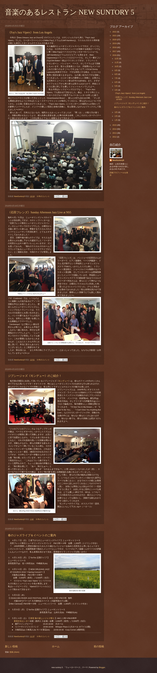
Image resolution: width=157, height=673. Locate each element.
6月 (116, 82)
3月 (116, 112)
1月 (116, 120)
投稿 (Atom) (14, 652)
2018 (114, 47)
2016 (114, 55)
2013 (114, 133)
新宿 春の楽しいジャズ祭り (42, 618)
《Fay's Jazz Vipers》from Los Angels (30, 32)
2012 (114, 137)
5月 (116, 86)
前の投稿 (99, 646)
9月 (116, 70)
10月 (117, 66)
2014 (114, 129)
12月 (117, 59)
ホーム (56, 646)
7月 (116, 78)
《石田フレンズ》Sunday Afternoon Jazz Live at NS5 (39, 212)
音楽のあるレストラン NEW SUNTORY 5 (69, 12)
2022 (114, 32)
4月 (116, 90)
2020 (114, 39)
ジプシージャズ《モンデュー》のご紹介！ (35, 375)
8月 (116, 74)
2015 (114, 125)
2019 (114, 43)
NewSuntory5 (118, 160)
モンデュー (63, 381)
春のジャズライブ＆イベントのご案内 (32, 535)
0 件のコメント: (43, 196)
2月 (116, 116)
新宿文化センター (22, 621)
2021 (114, 36)
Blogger (102, 667)
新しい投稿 (11, 646)
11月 (117, 62)
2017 (114, 51)
